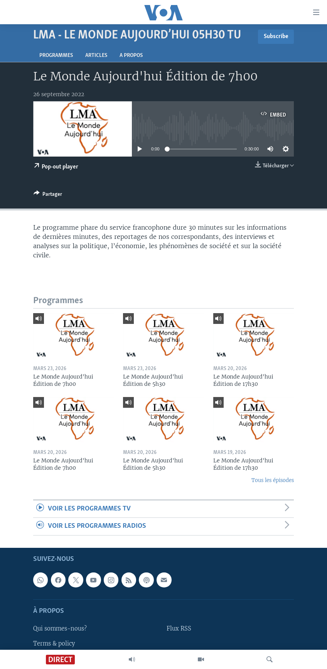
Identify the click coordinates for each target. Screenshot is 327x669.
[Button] (48, 195)
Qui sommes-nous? (60, 628)
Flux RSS (179, 628)
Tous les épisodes (272, 480)
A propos (131, 55)
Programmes (56, 55)
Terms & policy (54, 643)
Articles (96, 55)
